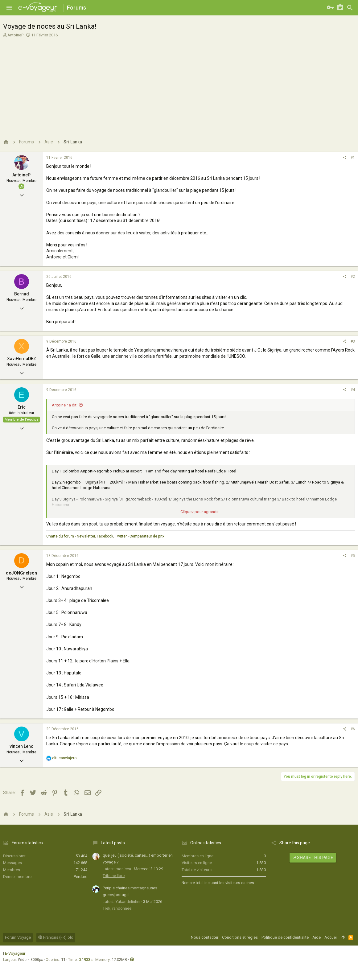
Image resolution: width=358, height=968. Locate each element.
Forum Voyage (18, 937)
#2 (353, 276)
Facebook (105, 536)
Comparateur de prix (147, 536)
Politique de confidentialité (285, 937)
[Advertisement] (178, 84)
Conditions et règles (240, 937)
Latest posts (113, 842)
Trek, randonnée (117, 908)
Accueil (331, 937)
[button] (9, 7)
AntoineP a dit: (64, 405)
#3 (353, 341)
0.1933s (86, 959)
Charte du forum (60, 536)
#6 (353, 729)
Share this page (313, 857)
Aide (316, 937)
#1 (353, 157)
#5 (353, 556)
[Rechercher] (350, 7)
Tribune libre (114, 875)
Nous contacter (204, 937)
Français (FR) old (55, 937)
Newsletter (86, 536)
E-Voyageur (15, 953)
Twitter (121, 536)
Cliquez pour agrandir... (200, 511)
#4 (353, 390)
